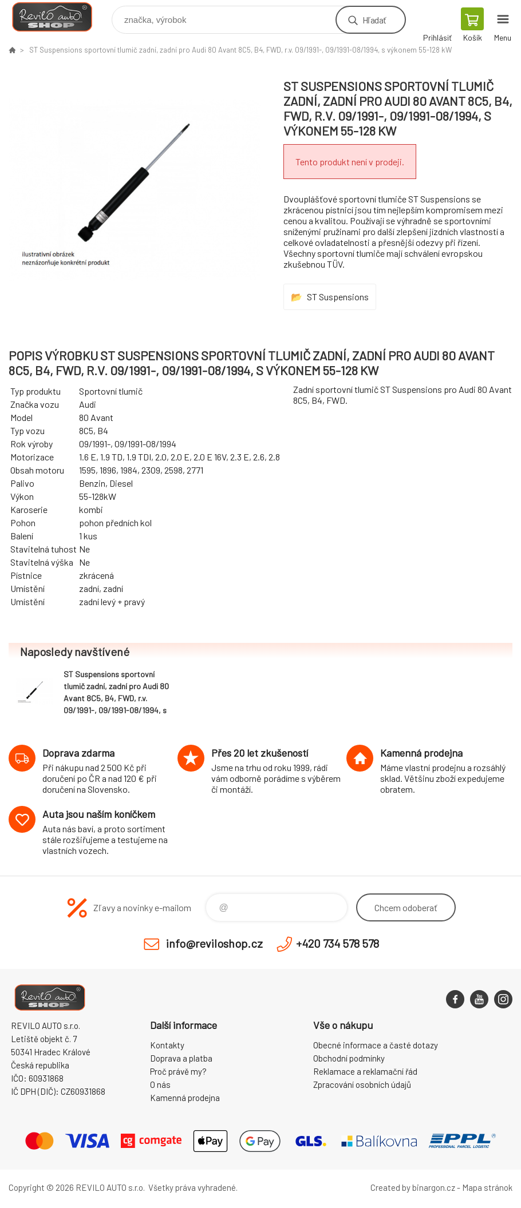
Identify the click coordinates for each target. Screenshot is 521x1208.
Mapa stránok (487, 1187)
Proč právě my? (178, 1071)
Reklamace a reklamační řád (365, 1071)
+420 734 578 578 (337, 943)
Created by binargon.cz (412, 1187)
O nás (160, 1084)
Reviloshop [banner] (59, 17)
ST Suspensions (338, 296)
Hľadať (374, 19)
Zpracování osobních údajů (362, 1084)
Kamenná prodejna (185, 1097)
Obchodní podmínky (349, 1058)
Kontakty (167, 1045)
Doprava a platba (181, 1058)
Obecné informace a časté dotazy (375, 1045)
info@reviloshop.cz (214, 943)
